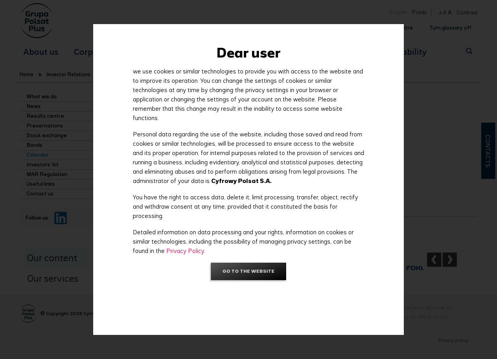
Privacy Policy (185, 251)
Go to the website (248, 271)
